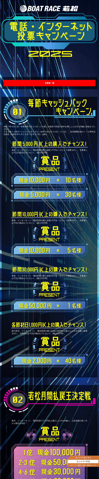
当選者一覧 (49, 83)
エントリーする (83, 461)
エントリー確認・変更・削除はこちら (83, 465)
